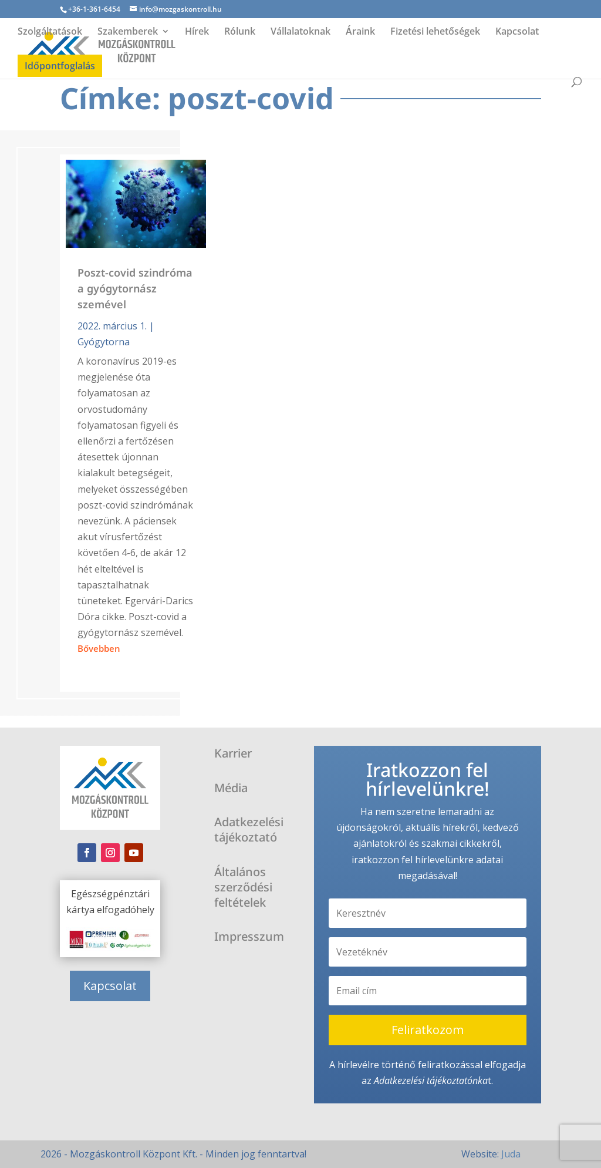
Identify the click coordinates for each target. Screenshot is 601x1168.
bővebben (98, 648)
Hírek (197, 32)
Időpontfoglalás (60, 65)
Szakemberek (127, 32)
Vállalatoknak (300, 32)
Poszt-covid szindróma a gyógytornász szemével (135, 288)
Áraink (360, 32)
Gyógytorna (103, 341)
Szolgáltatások (50, 32)
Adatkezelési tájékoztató (423, 1080)
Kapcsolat (517, 32)
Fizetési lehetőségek (435, 32)
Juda (511, 1153)
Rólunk (239, 32)
